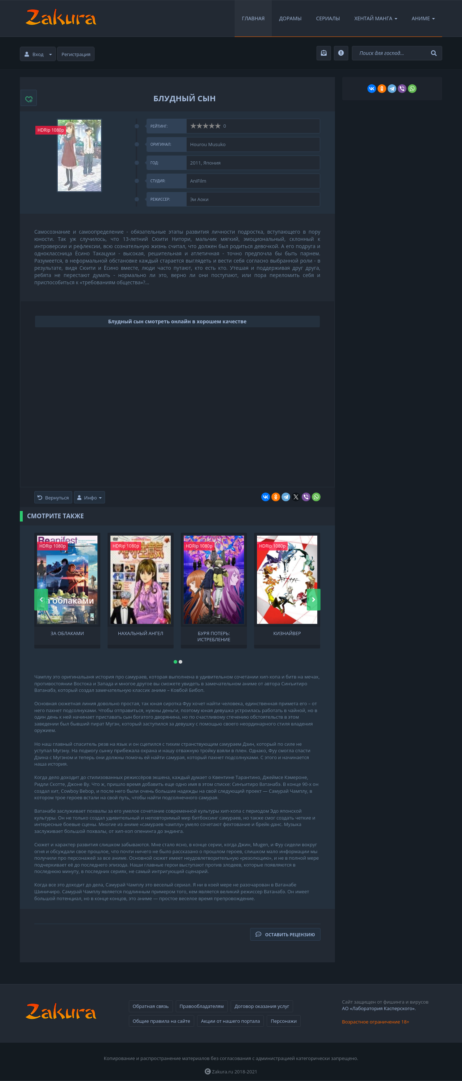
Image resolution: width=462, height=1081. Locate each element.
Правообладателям (202, 1006)
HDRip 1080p (51, 130)
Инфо (89, 497)
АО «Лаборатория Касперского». (379, 1008)
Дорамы (290, 18)
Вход (38, 54)
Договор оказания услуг (262, 1006)
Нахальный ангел (141, 633)
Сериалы (328, 18)
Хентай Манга (375, 18)
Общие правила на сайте (161, 1021)
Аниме (423, 18)
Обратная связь (151, 1006)
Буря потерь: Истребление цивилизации (214, 635)
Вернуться (53, 497)
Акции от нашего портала (230, 1021)
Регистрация (76, 54)
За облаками (67, 633)
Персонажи (284, 1021)
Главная (253, 18)
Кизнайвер (287, 633)
